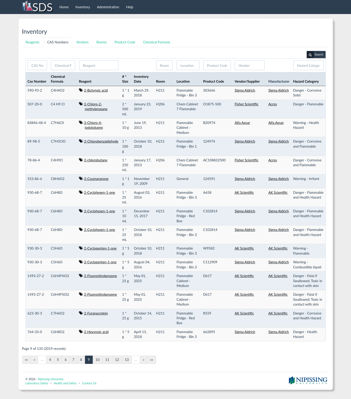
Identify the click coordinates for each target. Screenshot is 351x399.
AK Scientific (244, 192)
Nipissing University (50, 379)
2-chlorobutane (95, 160)
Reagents (32, 42)
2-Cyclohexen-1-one (99, 192)
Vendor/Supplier (247, 81)
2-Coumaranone (96, 179)
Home (64, 7)
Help (129, 7)
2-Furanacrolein (96, 313)
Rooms (101, 42)
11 (107, 359)
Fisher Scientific (246, 104)
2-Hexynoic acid (96, 332)
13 (127, 359)
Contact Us (89, 383)
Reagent (85, 81)
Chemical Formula (156, 42)
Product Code (125, 42)
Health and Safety (65, 383)
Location (183, 81)
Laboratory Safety (36, 383)
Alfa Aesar (242, 123)
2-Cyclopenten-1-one (100, 248)
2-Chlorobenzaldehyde (101, 141)
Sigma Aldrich (245, 90)
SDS (37, 7)
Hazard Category (306, 81)
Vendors (82, 42)
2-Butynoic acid (96, 90)
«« (26, 359)
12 (117, 359)
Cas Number (37, 81)
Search (315, 54)
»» (151, 359)
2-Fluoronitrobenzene (100, 276)
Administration (108, 7)
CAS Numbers (57, 42)
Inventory (83, 7)
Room (160, 81)
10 (97, 359)
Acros (272, 104)
